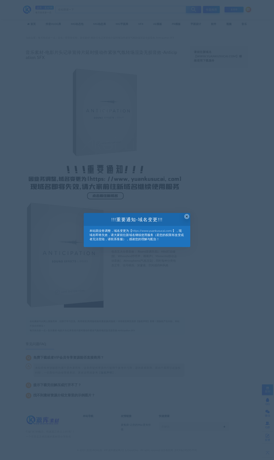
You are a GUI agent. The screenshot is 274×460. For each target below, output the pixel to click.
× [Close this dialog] (187, 216)
